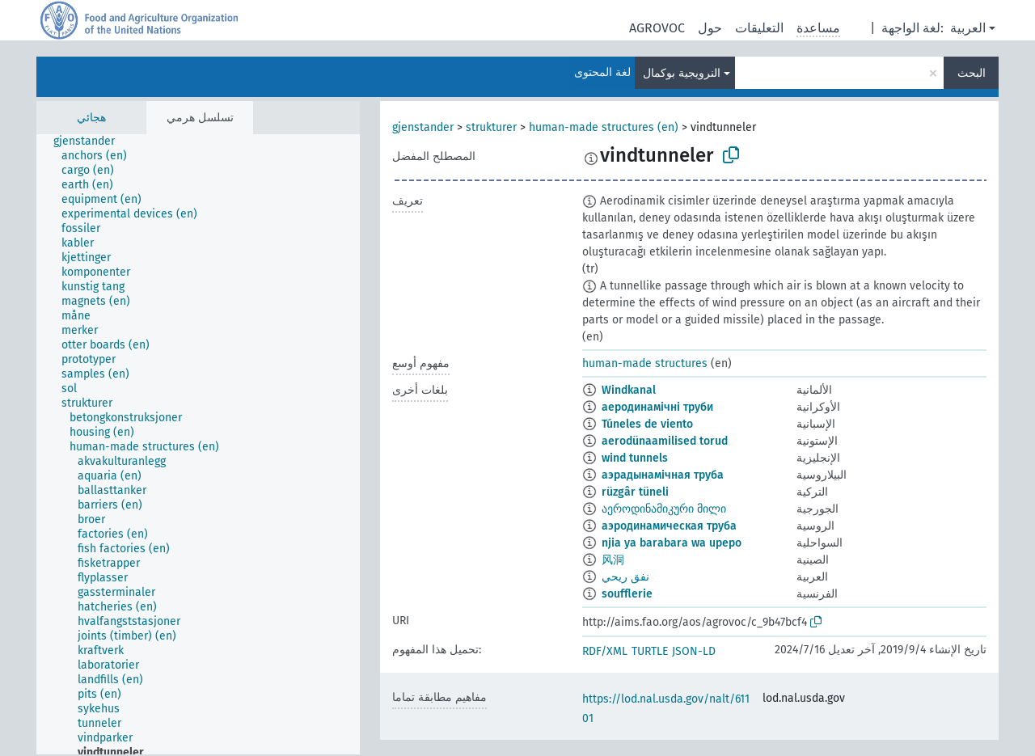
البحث (971, 73)
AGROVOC (657, 28)
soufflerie (627, 594)
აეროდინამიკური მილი (664, 509)
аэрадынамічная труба (663, 475)
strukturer (491, 127)
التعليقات (759, 28)
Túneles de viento (647, 424)
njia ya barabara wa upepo (671, 543)
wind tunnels (635, 458)
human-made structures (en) (603, 127)
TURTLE (650, 651)
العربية (968, 28)
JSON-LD (694, 651)
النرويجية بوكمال (681, 73)
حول (710, 28)
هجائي (91, 118)
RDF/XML (604, 651)
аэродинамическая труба (669, 526)
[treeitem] (91, 141)
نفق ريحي (625, 577)
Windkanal (629, 390)
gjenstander (423, 127)
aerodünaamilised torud (665, 441)
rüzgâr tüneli (635, 492)
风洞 (613, 560)
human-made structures (645, 363)
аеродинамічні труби (657, 407)
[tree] (198, 444)
